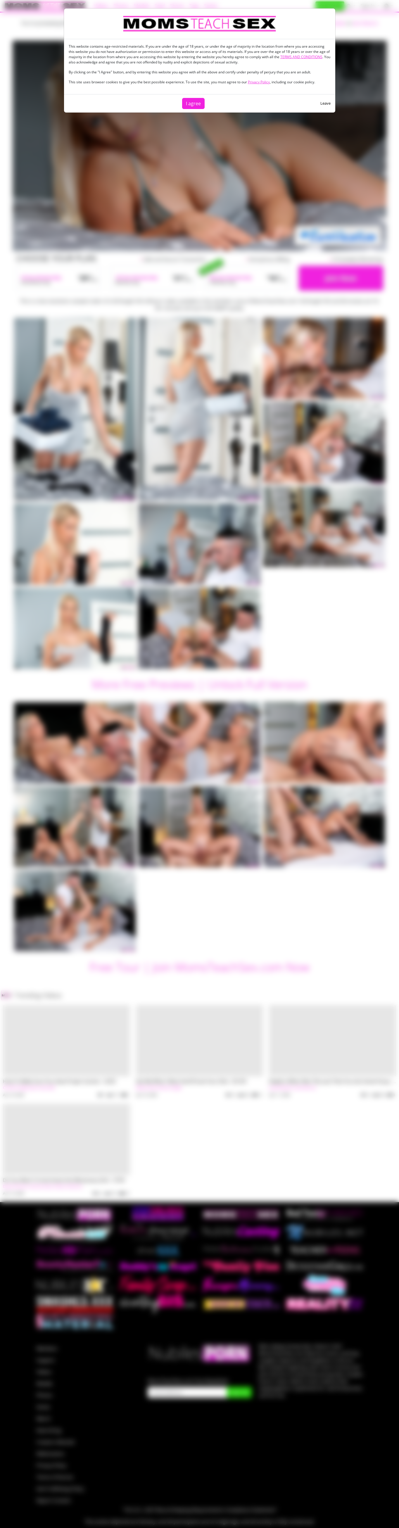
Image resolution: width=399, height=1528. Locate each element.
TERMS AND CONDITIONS (301, 56)
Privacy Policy (259, 82)
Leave (325, 103)
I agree (193, 103)
